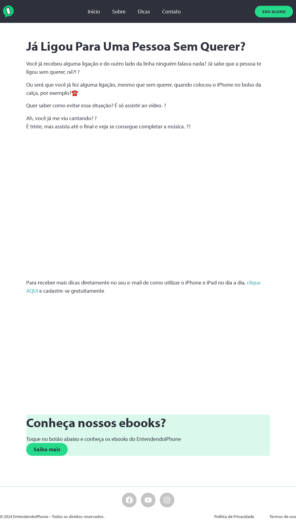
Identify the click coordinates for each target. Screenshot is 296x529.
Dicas (144, 11)
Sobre (119, 11)
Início (94, 11)
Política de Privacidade (234, 516)
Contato (171, 11)
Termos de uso (282, 516)
